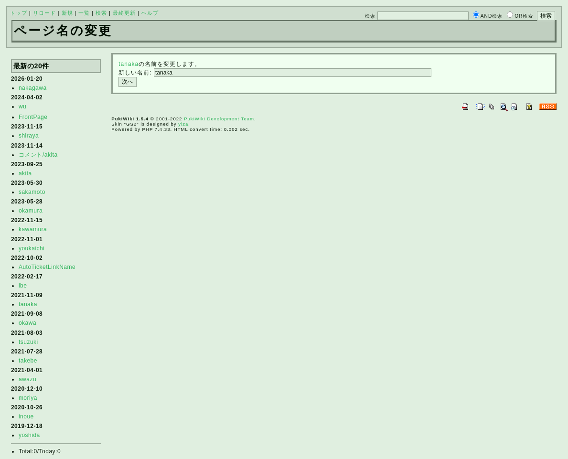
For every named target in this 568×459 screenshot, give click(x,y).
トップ (18, 13)
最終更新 (124, 13)
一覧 (84, 13)
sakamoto (32, 192)
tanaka (28, 304)
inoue (26, 416)
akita (25, 173)
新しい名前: (134, 72)
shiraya (29, 135)
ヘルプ (150, 13)
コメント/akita (38, 154)
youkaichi (32, 248)
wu (22, 106)
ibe (23, 285)
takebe (28, 360)
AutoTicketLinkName (47, 267)
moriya (28, 398)
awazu (27, 379)
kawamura (33, 229)
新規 (67, 13)
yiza (183, 124)
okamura (31, 210)
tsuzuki (28, 342)
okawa (27, 323)
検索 (101, 13)
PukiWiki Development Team (219, 118)
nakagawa (33, 88)
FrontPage (33, 117)
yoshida (29, 435)
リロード (44, 13)
